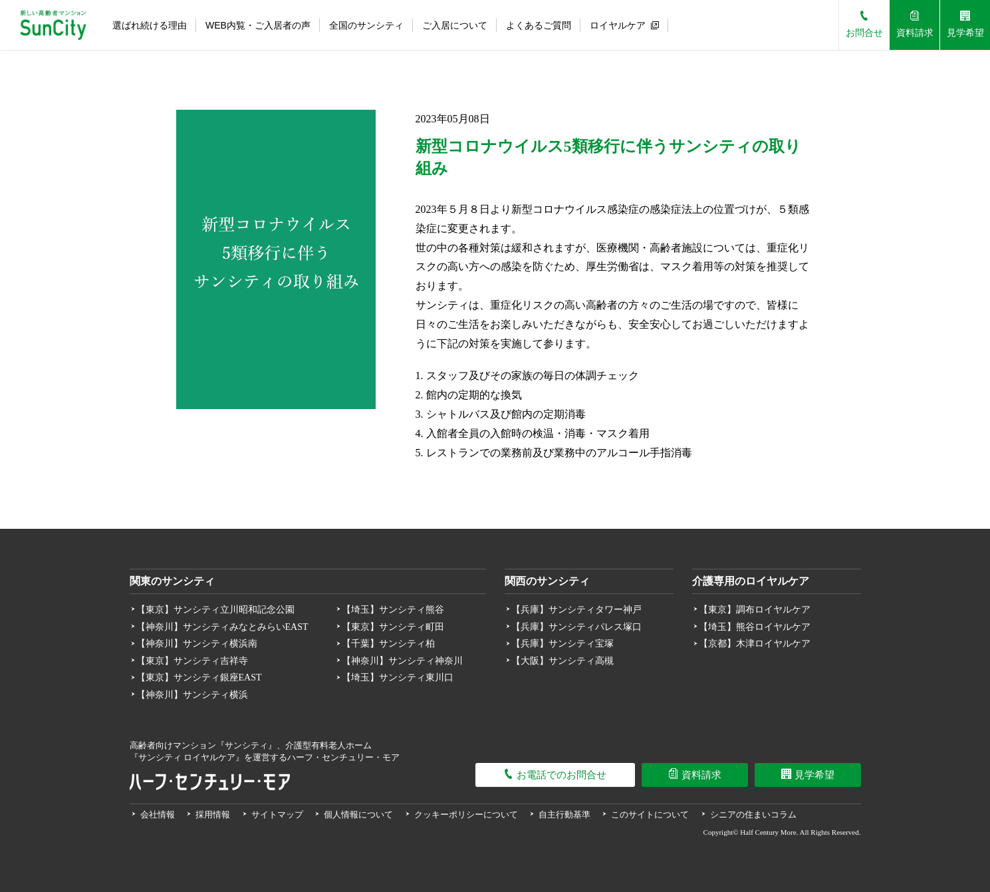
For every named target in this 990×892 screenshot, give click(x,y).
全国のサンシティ (366, 25)
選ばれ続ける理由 (149, 25)
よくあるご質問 (538, 25)
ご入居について (454, 25)
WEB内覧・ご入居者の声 (257, 25)
